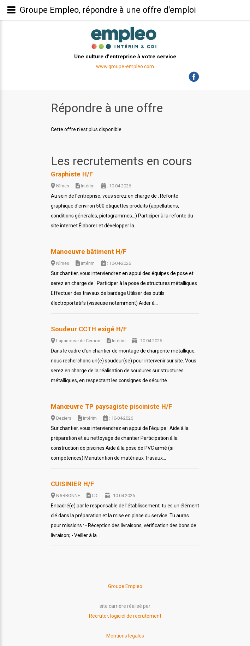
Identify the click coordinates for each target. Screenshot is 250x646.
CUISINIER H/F (72, 484)
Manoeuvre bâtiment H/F (88, 252)
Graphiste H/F (72, 174)
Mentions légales (125, 636)
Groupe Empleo (125, 586)
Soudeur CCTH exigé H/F (89, 329)
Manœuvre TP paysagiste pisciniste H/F (111, 407)
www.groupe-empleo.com (125, 66)
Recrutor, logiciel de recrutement (125, 616)
